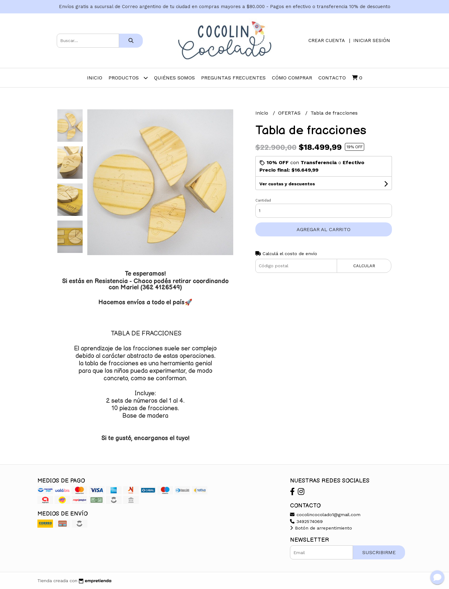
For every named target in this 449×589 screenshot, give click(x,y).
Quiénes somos (174, 78)
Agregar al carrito (323, 229)
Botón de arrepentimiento (321, 527)
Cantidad (263, 200)
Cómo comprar (292, 78)
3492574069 (306, 521)
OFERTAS (290, 113)
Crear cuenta (326, 40)
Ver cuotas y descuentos (287, 183)
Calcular (364, 266)
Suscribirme (379, 552)
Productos (128, 77)
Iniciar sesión (371, 40)
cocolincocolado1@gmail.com (325, 514)
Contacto (332, 78)
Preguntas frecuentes (233, 78)
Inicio (94, 78)
